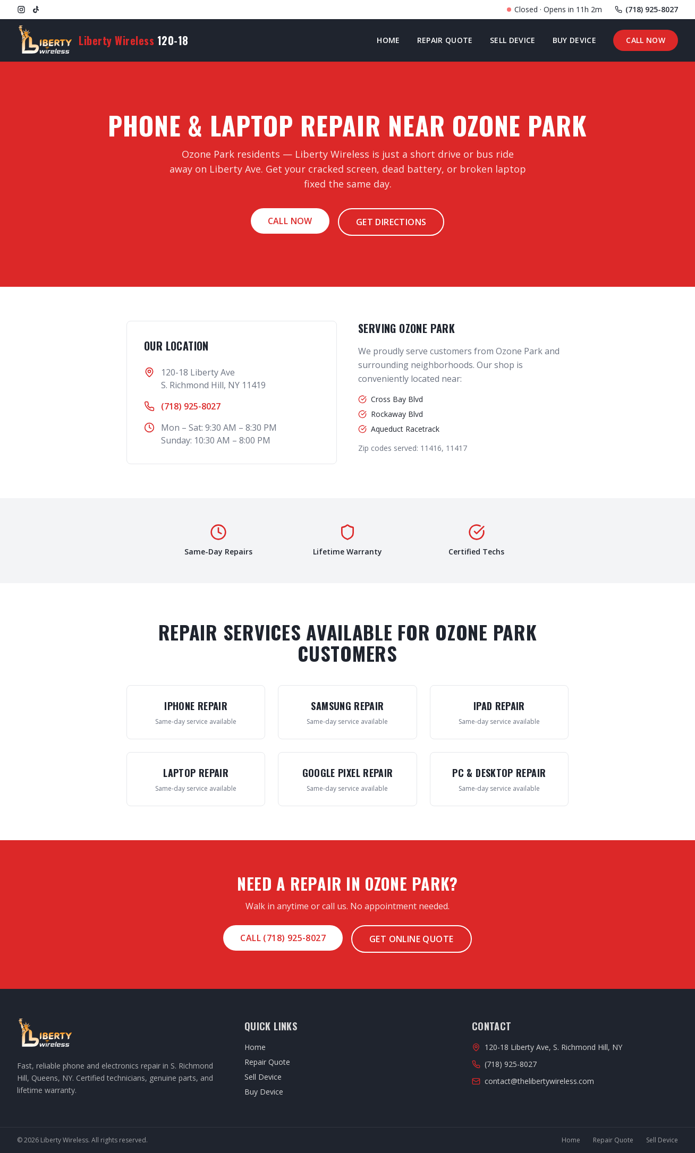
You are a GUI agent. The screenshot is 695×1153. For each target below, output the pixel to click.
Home (388, 40)
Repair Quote (445, 40)
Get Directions (391, 222)
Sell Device (513, 40)
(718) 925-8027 (191, 406)
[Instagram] (21, 9)
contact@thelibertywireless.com (539, 1081)
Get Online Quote (411, 939)
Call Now (645, 40)
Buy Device (575, 40)
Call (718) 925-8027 (283, 938)
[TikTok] (36, 9)
